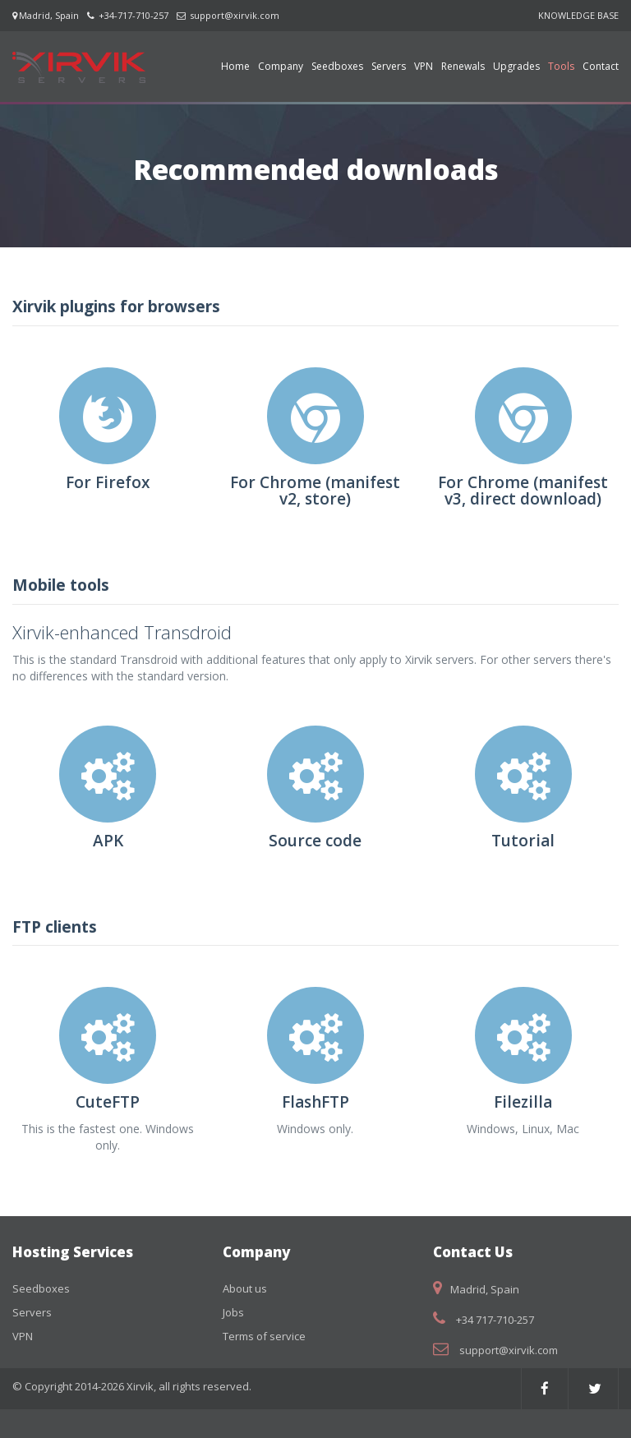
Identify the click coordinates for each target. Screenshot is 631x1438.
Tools (561, 66)
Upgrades (516, 66)
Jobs (233, 1312)
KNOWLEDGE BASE (578, 15)
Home (235, 66)
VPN (423, 66)
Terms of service (264, 1336)
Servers (388, 66)
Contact (601, 66)
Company (280, 66)
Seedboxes (337, 66)
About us (245, 1288)
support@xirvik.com (234, 15)
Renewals (463, 66)
